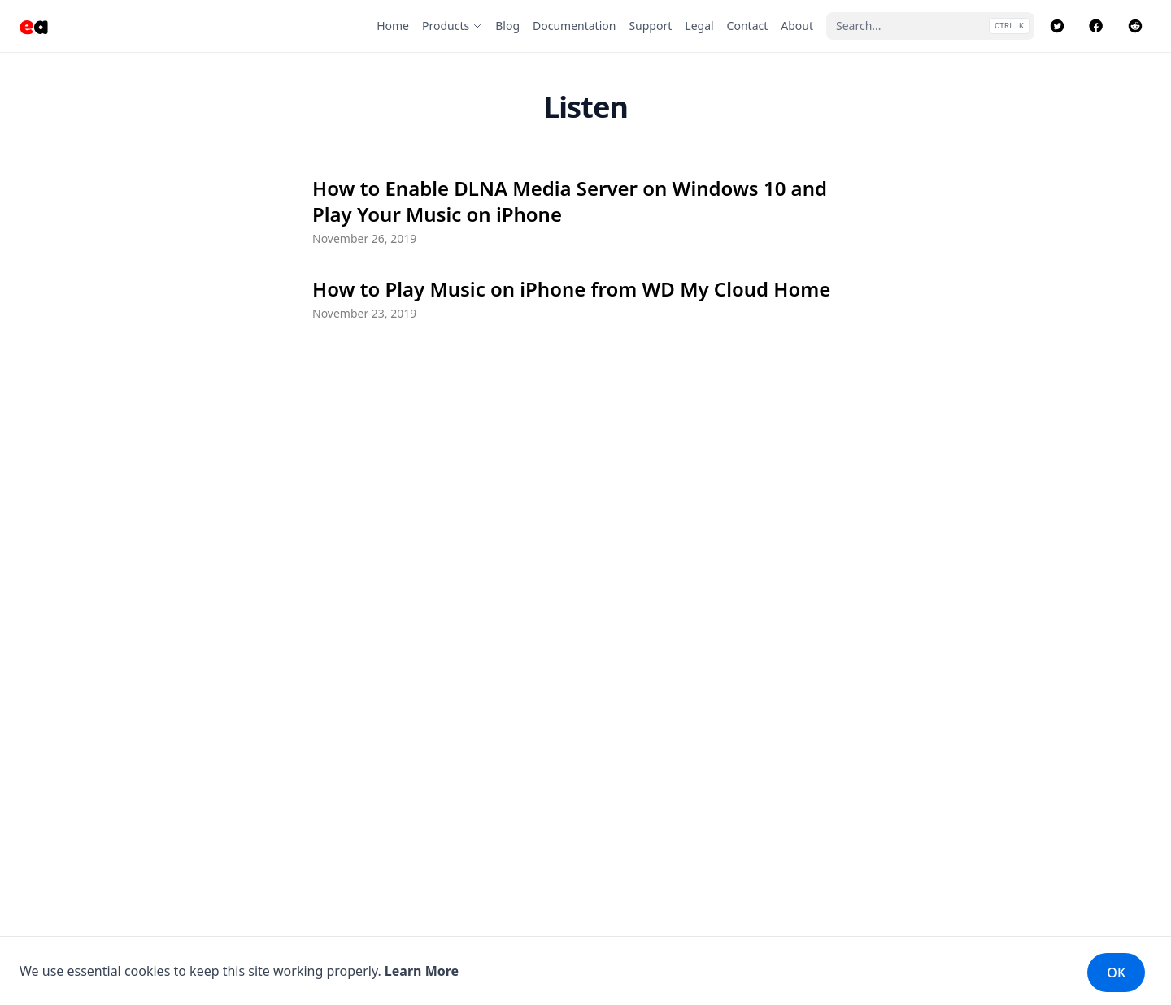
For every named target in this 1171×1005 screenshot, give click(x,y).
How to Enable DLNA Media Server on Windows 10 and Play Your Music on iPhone (569, 201)
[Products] (452, 26)
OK (1116, 972)
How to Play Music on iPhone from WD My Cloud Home (571, 289)
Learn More (422, 971)
